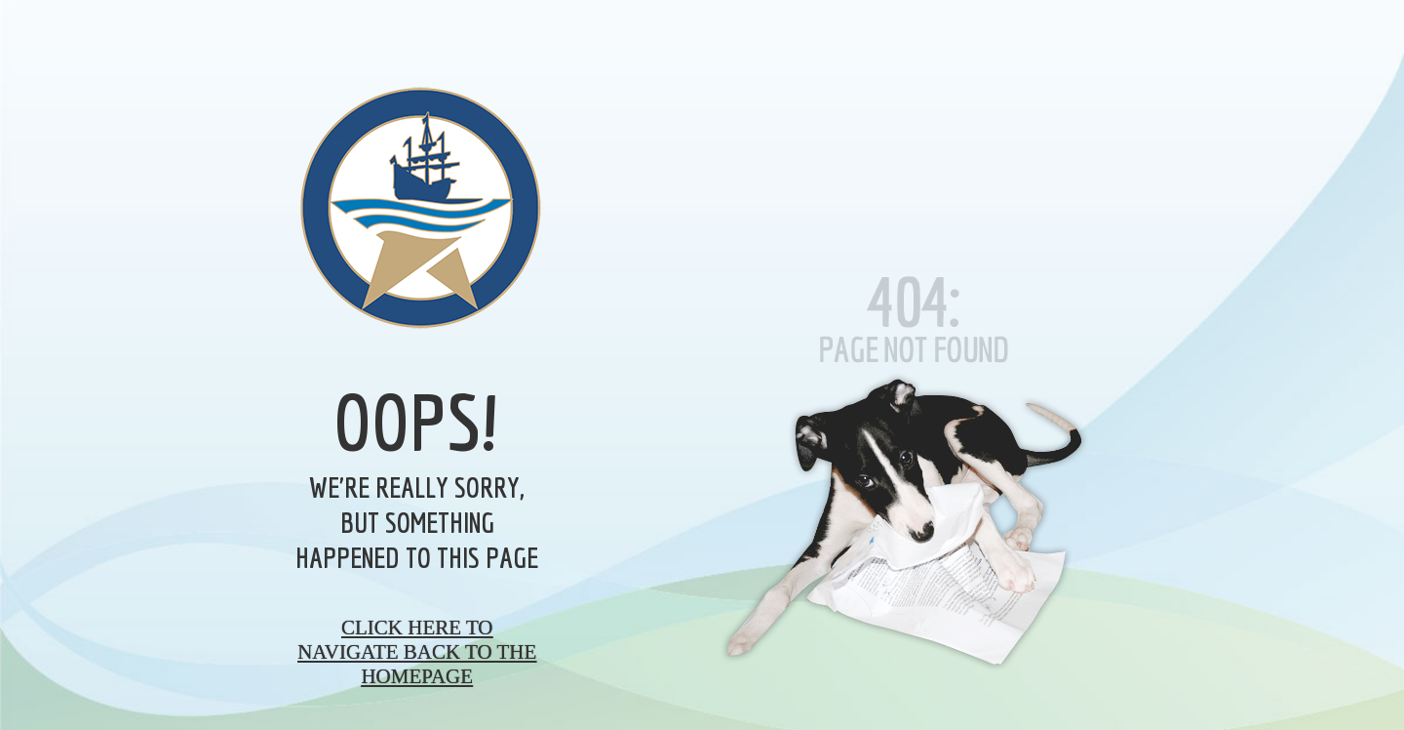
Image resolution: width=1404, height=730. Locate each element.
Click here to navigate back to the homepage (416, 652)
